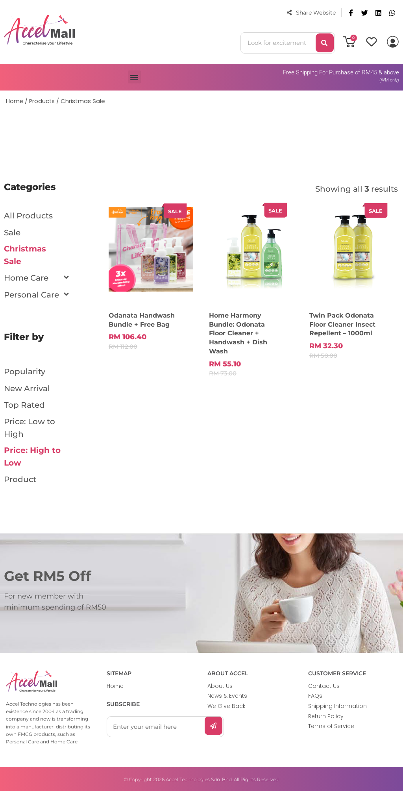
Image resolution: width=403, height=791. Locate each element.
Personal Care (35, 294)
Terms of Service (331, 725)
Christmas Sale (25, 255)
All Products (28, 215)
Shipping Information (337, 705)
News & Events (227, 695)
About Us (220, 685)
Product (20, 479)
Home (115, 685)
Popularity (24, 371)
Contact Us (324, 685)
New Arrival (27, 387)
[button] (351, 13)
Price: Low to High (29, 427)
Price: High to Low (32, 456)
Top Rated (24, 404)
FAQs (315, 695)
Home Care (30, 278)
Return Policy (326, 715)
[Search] (325, 42)
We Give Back (226, 705)
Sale (12, 232)
